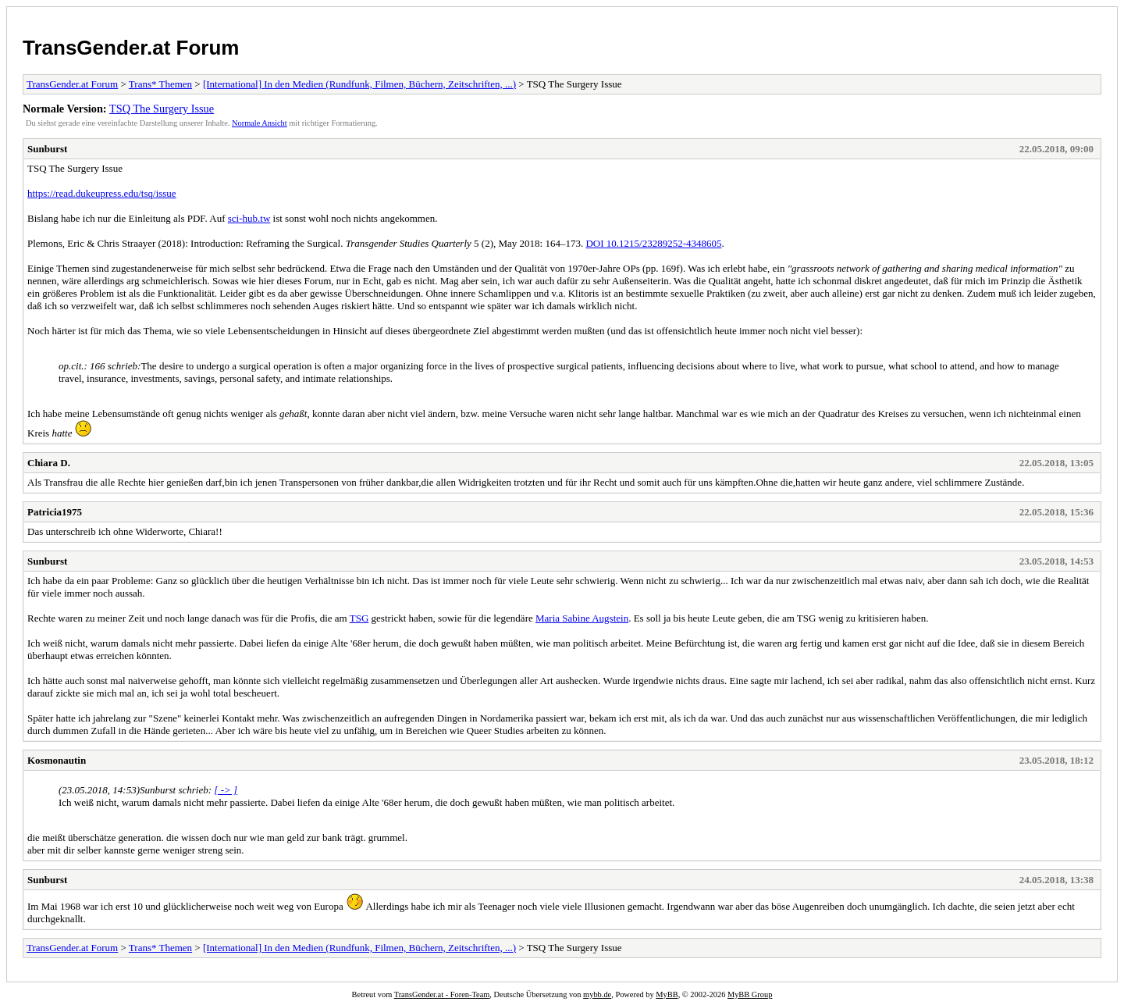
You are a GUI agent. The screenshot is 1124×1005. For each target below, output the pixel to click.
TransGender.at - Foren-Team (442, 994)
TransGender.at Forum (131, 47)
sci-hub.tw (249, 218)
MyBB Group (749, 994)
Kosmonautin (56, 760)
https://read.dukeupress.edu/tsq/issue (101, 193)
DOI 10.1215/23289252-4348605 (653, 243)
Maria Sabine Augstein (581, 618)
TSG (359, 618)
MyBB (667, 994)
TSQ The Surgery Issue (161, 108)
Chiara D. (48, 463)
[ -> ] (225, 790)
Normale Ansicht (259, 123)
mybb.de (597, 994)
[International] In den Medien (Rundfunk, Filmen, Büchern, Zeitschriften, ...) (359, 84)
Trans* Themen (160, 84)
